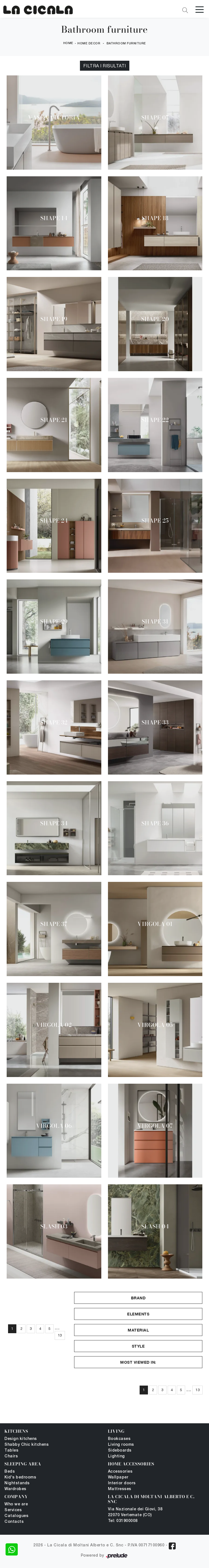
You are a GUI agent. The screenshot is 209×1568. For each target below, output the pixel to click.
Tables (11, 1450)
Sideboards (120, 1450)
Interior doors (122, 1483)
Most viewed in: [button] (138, 1362)
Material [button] (138, 1330)
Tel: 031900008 (123, 1521)
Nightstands (17, 1483)
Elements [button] (138, 1314)
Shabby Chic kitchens (26, 1445)
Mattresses (119, 1489)
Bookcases (119, 1439)
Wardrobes (15, 1489)
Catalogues (16, 1516)
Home (68, 43)
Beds (9, 1471)
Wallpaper (118, 1477)
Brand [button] (138, 1297)
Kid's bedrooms (20, 1477)
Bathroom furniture (126, 43)
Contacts (14, 1522)
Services (13, 1510)
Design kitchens (20, 1439)
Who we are (16, 1504)
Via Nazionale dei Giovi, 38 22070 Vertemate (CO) (135, 1512)
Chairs (11, 1456)
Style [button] (138, 1346)
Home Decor (88, 43)
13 (60, 1335)
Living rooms (121, 1445)
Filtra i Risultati (104, 65)
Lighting (116, 1456)
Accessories (120, 1471)
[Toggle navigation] (199, 9)
